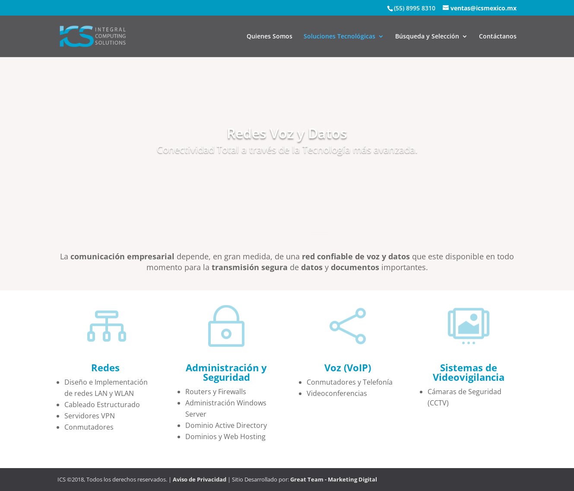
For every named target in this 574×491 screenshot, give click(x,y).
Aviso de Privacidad (199, 479)
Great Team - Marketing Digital (333, 479)
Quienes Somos (269, 36)
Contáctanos (498, 36)
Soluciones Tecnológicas (339, 36)
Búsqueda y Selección (427, 36)
